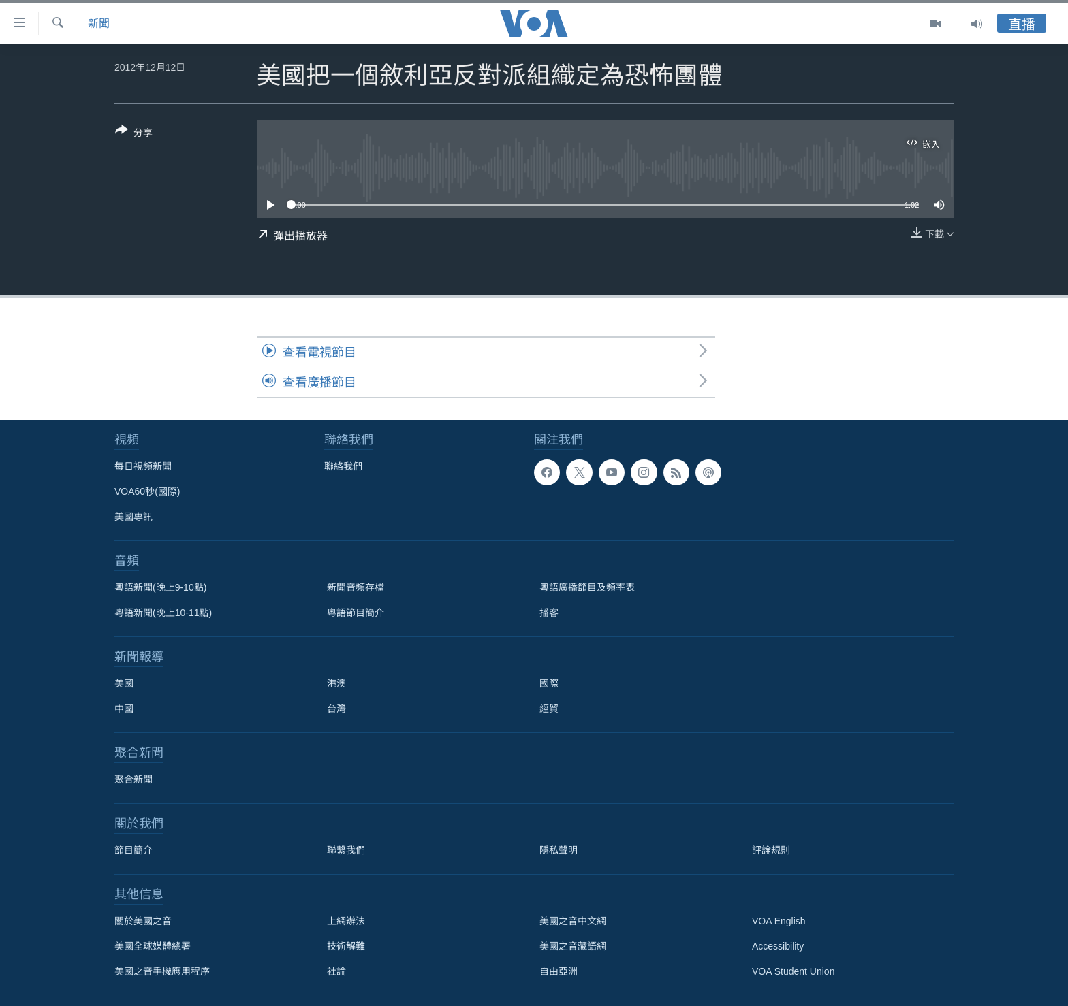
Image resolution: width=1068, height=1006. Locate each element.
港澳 (336, 683)
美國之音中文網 (572, 920)
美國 (124, 683)
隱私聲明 (558, 850)
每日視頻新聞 (143, 466)
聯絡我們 (343, 466)
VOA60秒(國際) (147, 491)
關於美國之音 (143, 920)
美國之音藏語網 (572, 946)
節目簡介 (133, 850)
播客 (549, 612)
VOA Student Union (793, 971)
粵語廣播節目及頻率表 (587, 587)
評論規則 (771, 850)
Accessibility (778, 946)
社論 (336, 971)
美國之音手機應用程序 (162, 971)
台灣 (336, 708)
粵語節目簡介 (355, 612)
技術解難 (346, 946)
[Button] (134, 134)
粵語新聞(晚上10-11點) (163, 612)
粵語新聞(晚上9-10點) (160, 587)
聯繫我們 (346, 850)
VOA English (779, 920)
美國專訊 (133, 516)
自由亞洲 (558, 971)
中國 (124, 708)
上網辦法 (346, 920)
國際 (549, 683)
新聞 (99, 23)
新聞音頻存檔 (355, 587)
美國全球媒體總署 (152, 946)
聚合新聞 (133, 779)
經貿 (549, 708)
